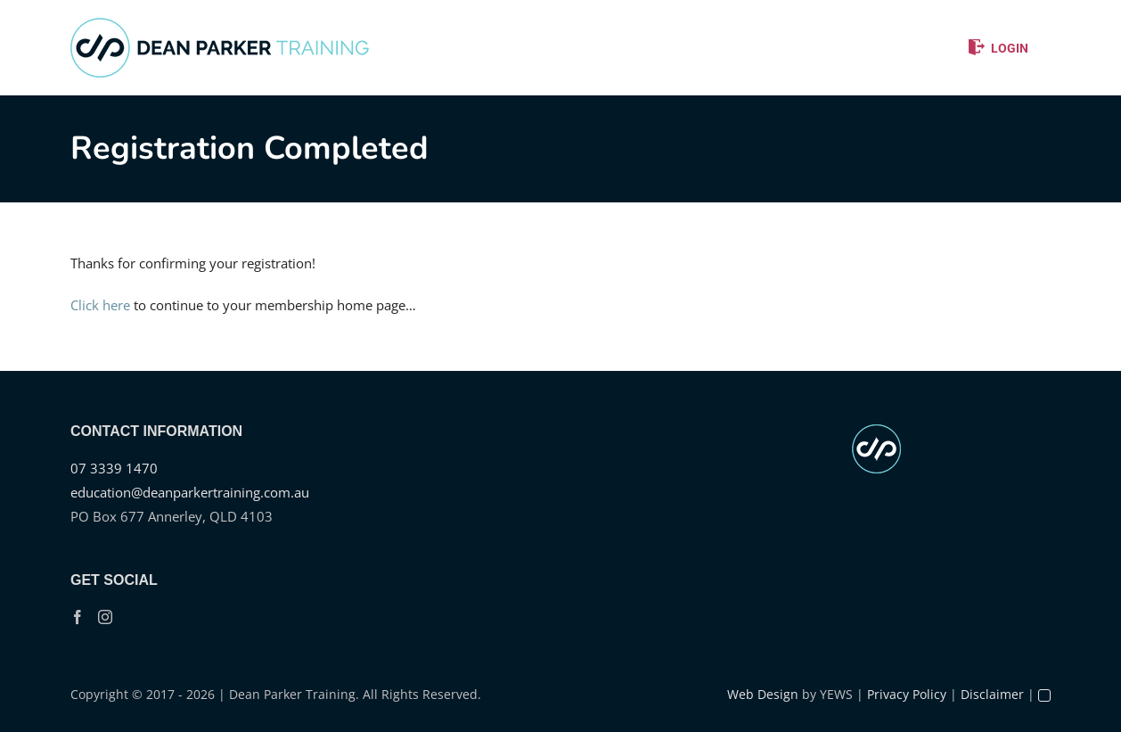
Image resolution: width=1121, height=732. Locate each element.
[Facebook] (77, 617)
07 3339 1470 (114, 468)
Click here (100, 305)
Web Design (762, 694)
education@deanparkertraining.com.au (189, 492)
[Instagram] (105, 617)
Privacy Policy (906, 694)
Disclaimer (992, 694)
